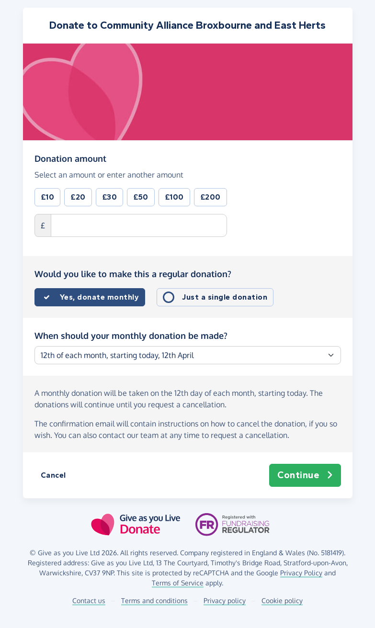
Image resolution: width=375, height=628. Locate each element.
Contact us (88, 600)
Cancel (53, 475)
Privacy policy (225, 600)
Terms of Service (178, 583)
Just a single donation (224, 297)
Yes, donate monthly (99, 297)
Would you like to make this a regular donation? (132, 274)
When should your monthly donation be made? (130, 335)
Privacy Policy (301, 573)
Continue (305, 475)
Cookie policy (282, 600)
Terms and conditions (154, 600)
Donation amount (70, 158)
